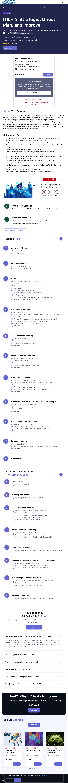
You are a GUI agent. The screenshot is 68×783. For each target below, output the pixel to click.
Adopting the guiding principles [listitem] (22, 424)
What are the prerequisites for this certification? (21, 662)
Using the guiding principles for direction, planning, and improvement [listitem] (34, 446)
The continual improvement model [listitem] (23, 387)
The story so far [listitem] (17, 253)
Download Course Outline (15, 230)
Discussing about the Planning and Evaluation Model (29, 535)
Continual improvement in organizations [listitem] (25, 385)
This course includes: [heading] (24, 58)
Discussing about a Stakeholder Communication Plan (30, 565)
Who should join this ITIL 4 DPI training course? (20, 655)
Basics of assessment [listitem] (19, 339)
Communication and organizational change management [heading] (35, 401)
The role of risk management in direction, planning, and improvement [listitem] (34, 319)
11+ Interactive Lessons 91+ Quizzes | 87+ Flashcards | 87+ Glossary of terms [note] (36, 209)
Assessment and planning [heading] (22, 335)
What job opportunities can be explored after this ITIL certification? (27, 684)
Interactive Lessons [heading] (22, 205)
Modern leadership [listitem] (18, 444)
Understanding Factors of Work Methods (26, 520)
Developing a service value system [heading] (25, 421)
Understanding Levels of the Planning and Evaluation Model (32, 537)
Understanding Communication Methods (26, 563)
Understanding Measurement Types (25, 533)
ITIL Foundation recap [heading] (20, 263)
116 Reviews (14, 44)
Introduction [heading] (16, 278)
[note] (6, 40)
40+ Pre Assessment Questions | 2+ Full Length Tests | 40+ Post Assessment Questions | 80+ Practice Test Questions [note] (36, 222)
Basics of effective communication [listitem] (23, 405)
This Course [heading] (14, 111)
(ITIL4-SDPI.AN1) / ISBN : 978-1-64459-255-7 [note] (19, 37)
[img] (13, 739)
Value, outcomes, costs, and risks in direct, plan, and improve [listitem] (31, 297)
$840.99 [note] (34, 704)
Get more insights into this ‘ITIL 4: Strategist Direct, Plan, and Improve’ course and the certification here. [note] (34, 621)
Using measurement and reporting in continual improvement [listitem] (31, 389)
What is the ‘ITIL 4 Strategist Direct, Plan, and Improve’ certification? (28, 636)
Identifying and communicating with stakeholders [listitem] (27, 407)
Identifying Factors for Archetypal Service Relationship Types (32, 581)
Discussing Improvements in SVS (23, 485)
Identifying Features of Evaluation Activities (27, 585)
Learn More (43, 775)
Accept (17, 780)
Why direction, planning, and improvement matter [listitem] (28, 281)
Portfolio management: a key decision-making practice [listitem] (29, 321)
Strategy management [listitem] (19, 312)
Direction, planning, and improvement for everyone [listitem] (28, 299)
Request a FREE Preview (34, 93)
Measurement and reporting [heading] (23, 355)
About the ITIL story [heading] (19, 248)
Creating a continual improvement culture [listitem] (25, 380)
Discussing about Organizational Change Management (30, 568)
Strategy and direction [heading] (20, 309)
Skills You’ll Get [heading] (12, 135)
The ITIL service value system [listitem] (21, 266)
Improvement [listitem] (16, 288)
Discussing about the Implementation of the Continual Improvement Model (37, 550)
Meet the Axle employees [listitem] (20, 251)
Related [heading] (13, 719)
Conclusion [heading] (16, 458)
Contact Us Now (34, 627)
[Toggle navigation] (65, 2)
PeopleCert (15, 7)
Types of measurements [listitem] (20, 361)
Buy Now (48, 74)
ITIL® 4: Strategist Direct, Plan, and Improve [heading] (30, 22)
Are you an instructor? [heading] (34, 82)
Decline (9, 780)
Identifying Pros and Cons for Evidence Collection (29, 517)
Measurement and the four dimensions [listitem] (24, 363)
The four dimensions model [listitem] (21, 268)
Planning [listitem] (15, 286)
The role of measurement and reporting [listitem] (25, 290)
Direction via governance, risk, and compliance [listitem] (27, 323)
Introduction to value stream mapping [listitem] (24, 343)
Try (9, 764)
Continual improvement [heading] (21, 377)
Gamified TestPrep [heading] (21, 217)
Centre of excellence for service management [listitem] (27, 427)
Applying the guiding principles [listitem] (22, 295)
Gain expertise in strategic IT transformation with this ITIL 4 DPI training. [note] (34, 701)
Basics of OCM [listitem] (17, 409)
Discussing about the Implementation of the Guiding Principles (33, 598)
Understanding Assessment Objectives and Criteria (29, 515)
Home (6, 7)
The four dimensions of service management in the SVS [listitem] (30, 429)
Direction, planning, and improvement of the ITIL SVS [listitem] (28, 293)
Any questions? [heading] (33, 614)
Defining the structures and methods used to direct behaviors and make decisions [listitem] (35, 316)
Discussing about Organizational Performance (28, 513)
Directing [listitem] (15, 284)
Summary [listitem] (15, 326)
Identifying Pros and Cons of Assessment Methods (29, 511)
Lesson (12, 238)
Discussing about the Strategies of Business (27, 498)
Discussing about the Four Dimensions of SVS (28, 583)
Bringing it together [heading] (19, 441)
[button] (30, 768)
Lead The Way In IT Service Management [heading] (34, 696)
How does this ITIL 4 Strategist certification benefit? (22, 677)
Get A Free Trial (10, 48)
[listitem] (33, 7)
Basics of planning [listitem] (18, 341)
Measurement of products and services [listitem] (25, 365)
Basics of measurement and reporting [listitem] (24, 358)
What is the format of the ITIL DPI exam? (18, 669)
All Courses (34, 724)
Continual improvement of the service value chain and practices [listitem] (32, 383)
